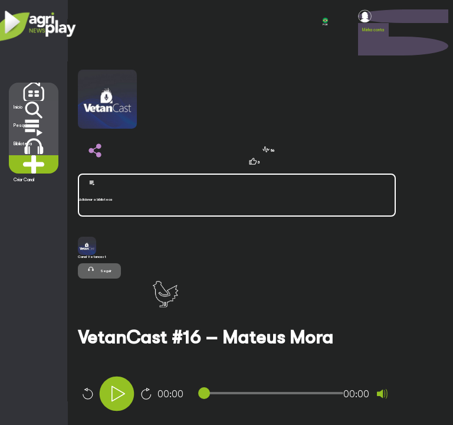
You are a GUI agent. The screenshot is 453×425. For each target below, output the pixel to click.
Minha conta (373, 29)
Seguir (99, 269)
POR (325, 22)
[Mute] (382, 394)
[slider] (273, 393)
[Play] (116, 393)
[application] (256, 395)
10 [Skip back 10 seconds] (87, 394)
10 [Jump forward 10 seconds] (146, 394)
